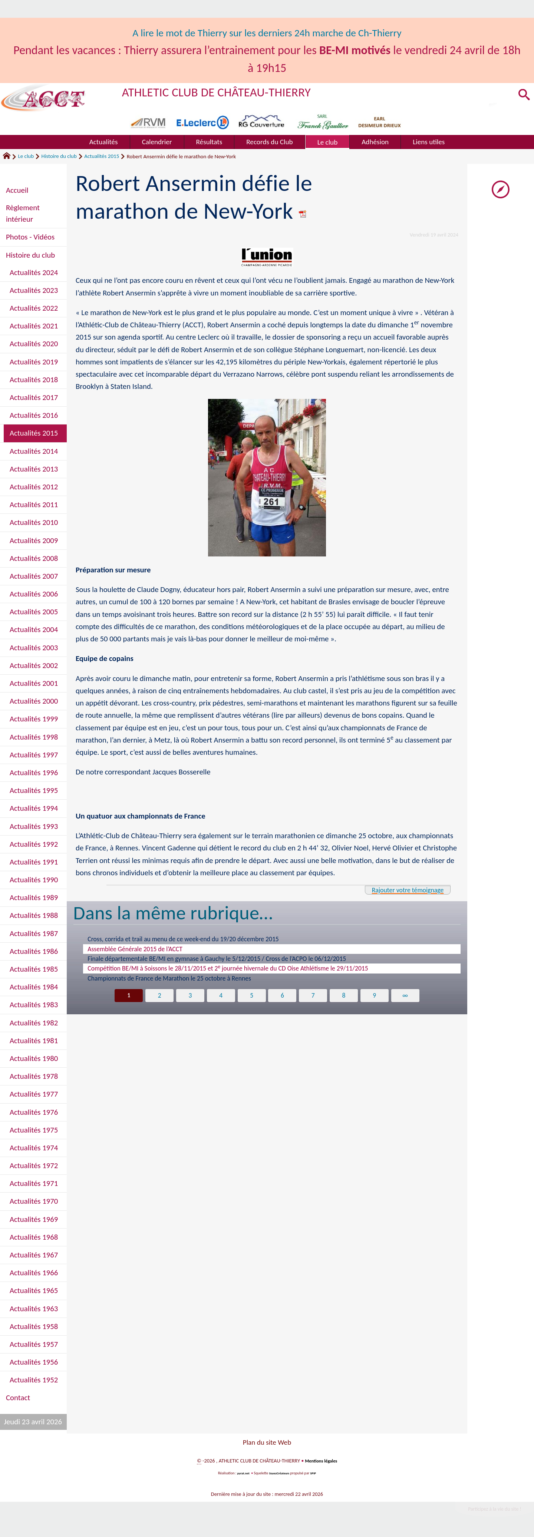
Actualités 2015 (101, 156)
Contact (18, 1397)
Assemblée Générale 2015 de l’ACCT (135, 949)
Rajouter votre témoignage (400, 890)
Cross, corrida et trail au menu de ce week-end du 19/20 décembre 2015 (183, 939)
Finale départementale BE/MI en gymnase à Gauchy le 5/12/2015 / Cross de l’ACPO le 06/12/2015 (217, 959)
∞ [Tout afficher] (407, 996)
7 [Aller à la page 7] (313, 996)
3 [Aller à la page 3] (189, 996)
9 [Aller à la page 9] (376, 996)
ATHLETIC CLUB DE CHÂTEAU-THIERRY (232, 91)
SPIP (316, 1473)
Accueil (17, 190)
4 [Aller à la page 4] (220, 996)
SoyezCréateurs (280, 1473)
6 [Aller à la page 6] (282, 996)
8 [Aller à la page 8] (344, 996)
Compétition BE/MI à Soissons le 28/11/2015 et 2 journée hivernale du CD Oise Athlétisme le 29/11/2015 (228, 967)
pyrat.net (241, 1473)
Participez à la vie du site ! (488, 1510)
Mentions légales (321, 1460)
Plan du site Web (267, 1442)
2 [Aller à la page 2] (158, 996)
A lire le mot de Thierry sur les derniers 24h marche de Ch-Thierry (267, 32)
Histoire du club (59, 156)
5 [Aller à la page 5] (251, 996)
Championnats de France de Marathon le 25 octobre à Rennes (169, 978)
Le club (26, 156)
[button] (522, 95)
